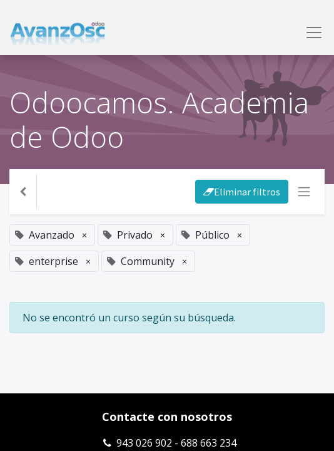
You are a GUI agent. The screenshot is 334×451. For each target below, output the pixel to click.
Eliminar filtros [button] (241, 191)
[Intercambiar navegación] (304, 191)
